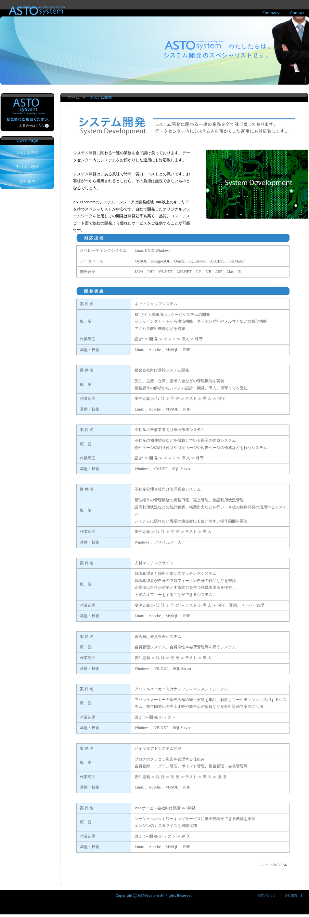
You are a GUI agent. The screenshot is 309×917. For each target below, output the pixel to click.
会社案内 (27, 181)
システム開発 (27, 152)
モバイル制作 (27, 166)
